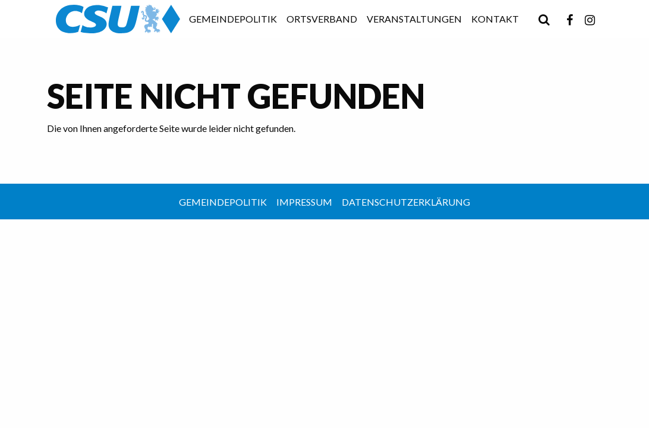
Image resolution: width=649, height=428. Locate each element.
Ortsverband (321, 18)
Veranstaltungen (414, 18)
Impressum (304, 201)
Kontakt (495, 18)
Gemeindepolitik (233, 18)
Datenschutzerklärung (406, 201)
